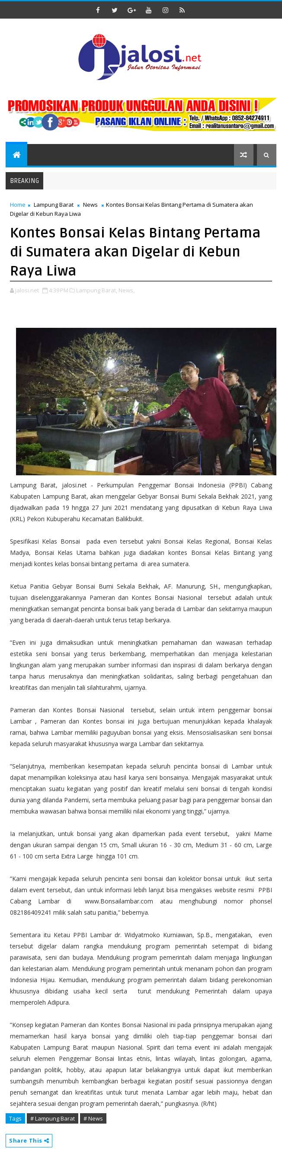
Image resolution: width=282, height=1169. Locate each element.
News (90, 204)
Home (18, 204)
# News (93, 1118)
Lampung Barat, (96, 290)
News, (127, 290)
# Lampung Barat (52, 1118)
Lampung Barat (54, 204)
